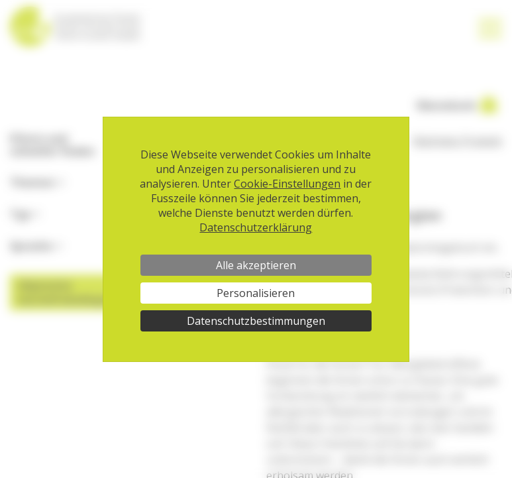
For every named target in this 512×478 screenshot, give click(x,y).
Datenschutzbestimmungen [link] (256, 321)
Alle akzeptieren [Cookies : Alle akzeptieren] (256, 265)
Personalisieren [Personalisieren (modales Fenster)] (256, 293)
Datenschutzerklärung (255, 227)
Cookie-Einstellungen (287, 183)
